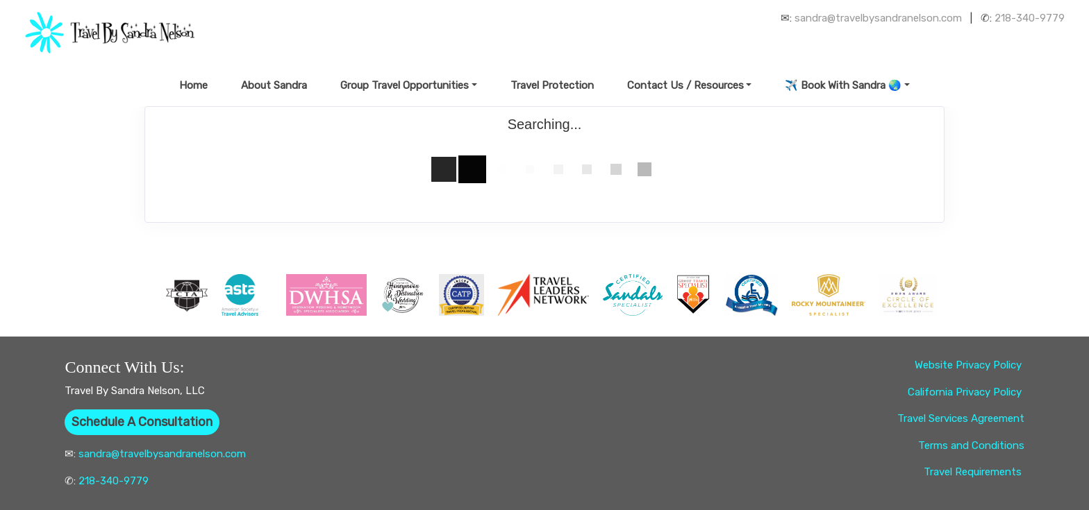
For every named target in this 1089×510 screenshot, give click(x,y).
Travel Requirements (974, 472)
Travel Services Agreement (960, 418)
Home (193, 85)
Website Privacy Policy (969, 365)
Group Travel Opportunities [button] (404, 85)
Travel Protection (552, 85)
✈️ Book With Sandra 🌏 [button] (843, 85)
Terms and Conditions (971, 445)
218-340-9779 (1030, 18)
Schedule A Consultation (142, 422)
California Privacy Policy (966, 392)
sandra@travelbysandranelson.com (878, 18)
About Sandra (274, 85)
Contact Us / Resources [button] (685, 85)
